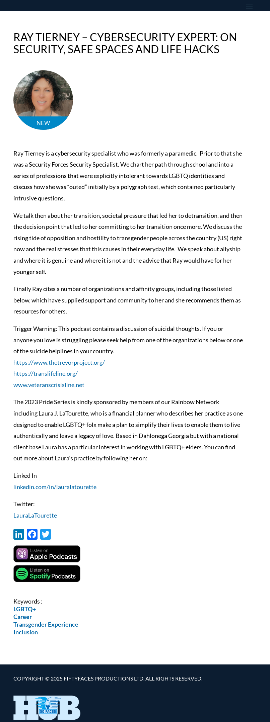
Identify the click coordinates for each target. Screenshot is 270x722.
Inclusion (25, 632)
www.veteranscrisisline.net (48, 384)
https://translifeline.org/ (45, 373)
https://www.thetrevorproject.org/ (59, 362)
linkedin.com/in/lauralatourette (54, 486)
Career (22, 616)
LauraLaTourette (35, 515)
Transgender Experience (45, 624)
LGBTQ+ (24, 609)
